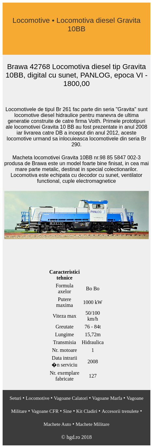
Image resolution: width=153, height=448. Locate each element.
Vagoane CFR (45, 411)
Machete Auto (57, 424)
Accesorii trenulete (120, 411)
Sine (67, 411)
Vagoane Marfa (107, 398)
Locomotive (37, 398)
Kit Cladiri (87, 411)
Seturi (15, 398)
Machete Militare (93, 424)
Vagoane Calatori (71, 398)
